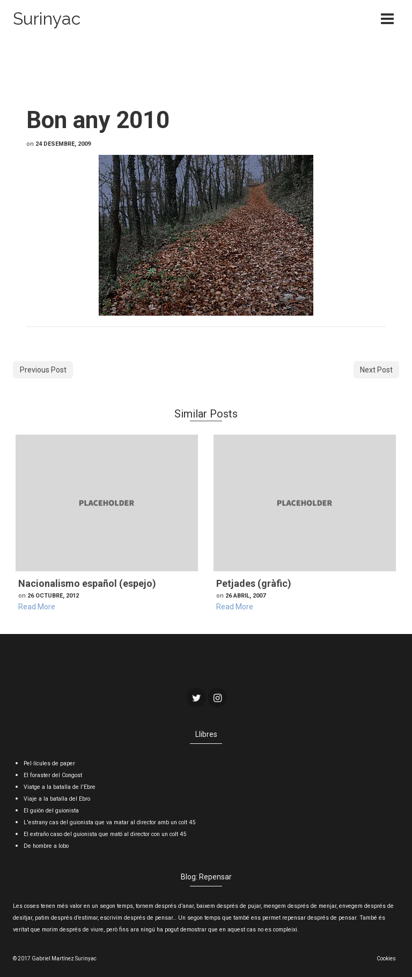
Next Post (376, 370)
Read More (36, 606)
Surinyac (46, 18)
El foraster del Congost (53, 775)
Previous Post (43, 370)
